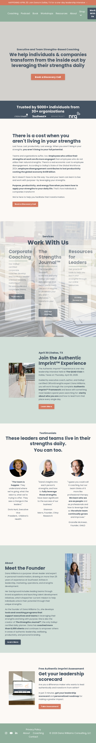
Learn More (46, 406)
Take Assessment (49, 706)
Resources (62, 13)
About (73, 13)
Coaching (13, 13)
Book (35, 13)
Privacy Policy (33, 729)
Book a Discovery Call (48, 77)
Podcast (25, 13)
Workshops (47, 13)
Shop (82, 13)
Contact (33, 736)
